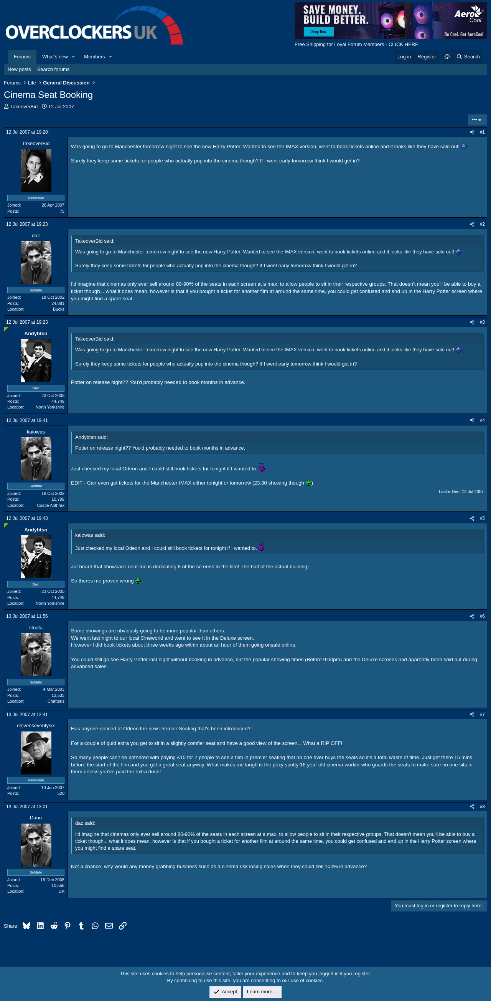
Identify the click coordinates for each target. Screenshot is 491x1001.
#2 (482, 224)
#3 (482, 322)
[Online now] (6, 329)
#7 (482, 714)
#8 (482, 806)
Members (94, 57)
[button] (74, 56)
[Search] (468, 56)
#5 (482, 518)
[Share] (472, 132)
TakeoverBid (24, 106)
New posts (19, 69)
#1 (482, 132)
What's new (55, 57)
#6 (482, 616)
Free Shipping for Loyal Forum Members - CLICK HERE (357, 44)
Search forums (53, 69)
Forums (22, 57)
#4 (482, 420)
